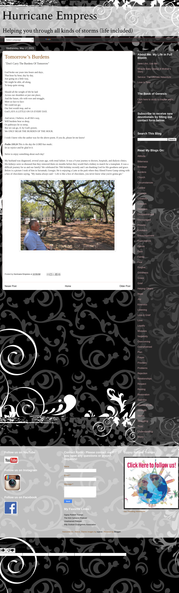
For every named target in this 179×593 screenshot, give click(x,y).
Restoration (144, 394)
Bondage (142, 167)
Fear (140, 262)
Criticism (142, 204)
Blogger (117, 532)
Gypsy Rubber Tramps (73, 515)
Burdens (142, 172)
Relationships (145, 378)
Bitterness (143, 161)
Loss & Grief (144, 315)
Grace (141, 278)
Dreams (142, 225)
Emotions (142, 230)
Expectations (144, 241)
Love (140, 320)
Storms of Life (145, 405)
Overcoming (144, 341)
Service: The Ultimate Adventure (154, 77)
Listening (142, 310)
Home (68, 286)
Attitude (141, 156)
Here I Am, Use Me (147, 63)
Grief (140, 283)
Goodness (143, 272)
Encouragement (146, 235)
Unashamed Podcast (73, 521)
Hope (140, 294)
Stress (141, 416)
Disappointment (146, 214)
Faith (140, 251)
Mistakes (142, 331)
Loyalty (141, 325)
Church (141, 177)
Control (141, 188)
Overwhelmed (145, 347)
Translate (52, 40)
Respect (142, 384)
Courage (142, 193)
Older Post (124, 286)
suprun (100, 532)
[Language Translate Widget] (19, 40)
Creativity (142, 198)
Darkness (142, 209)
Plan (140, 352)
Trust (140, 426)
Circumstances (145, 182)
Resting (141, 389)
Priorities (142, 363)
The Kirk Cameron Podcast (75, 518)
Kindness (142, 304)
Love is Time (144, 82)
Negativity (143, 336)
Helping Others (145, 288)
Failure (141, 246)
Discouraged (144, 220)
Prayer (141, 357)
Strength (142, 410)
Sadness (142, 400)
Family (141, 257)
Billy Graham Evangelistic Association (80, 524)
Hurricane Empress (49, 16)
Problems (142, 368)
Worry (141, 437)
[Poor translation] (10, 550)
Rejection (142, 373)
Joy (139, 299)
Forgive (141, 267)
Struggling (143, 421)
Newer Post (11, 286)
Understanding (145, 431)
